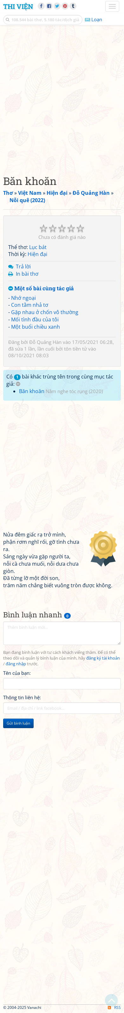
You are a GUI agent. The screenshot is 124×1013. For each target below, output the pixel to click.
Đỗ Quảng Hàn (45, 342)
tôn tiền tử (75, 348)
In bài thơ (27, 273)
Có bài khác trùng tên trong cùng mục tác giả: (59, 380)
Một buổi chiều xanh (35, 326)
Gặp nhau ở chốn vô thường (44, 312)
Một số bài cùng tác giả (41, 289)
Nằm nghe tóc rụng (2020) (74, 391)
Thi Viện (18, 6)
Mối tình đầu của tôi (35, 319)
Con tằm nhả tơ (29, 304)
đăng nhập (16, 664)
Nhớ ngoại (23, 297)
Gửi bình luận (18, 723)
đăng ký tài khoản (103, 658)
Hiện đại (37, 254)
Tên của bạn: (17, 673)
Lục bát (38, 247)
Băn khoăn (31, 391)
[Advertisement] (62, 98)
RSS (114, 1007)
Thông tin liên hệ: (22, 697)
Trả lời (23, 266)
